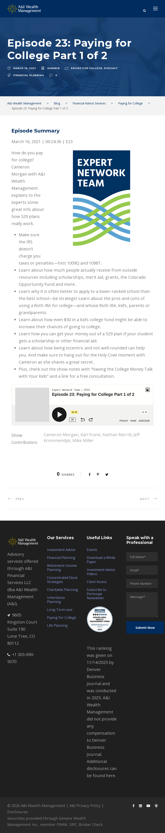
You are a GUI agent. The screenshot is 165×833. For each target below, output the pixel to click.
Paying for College (86, 68)
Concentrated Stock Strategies (62, 579)
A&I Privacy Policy (85, 805)
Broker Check (91, 824)
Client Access (97, 581)
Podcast (111, 68)
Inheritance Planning (56, 599)
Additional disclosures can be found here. (102, 768)
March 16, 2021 (24, 68)
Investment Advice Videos (101, 571)
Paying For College (61, 617)
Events (92, 549)
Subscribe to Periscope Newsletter (96, 593)
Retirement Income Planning (62, 567)
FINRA (62, 824)
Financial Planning (28, 75)
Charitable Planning (62, 589)
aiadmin (53, 68)
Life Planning (57, 625)
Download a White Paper (101, 559)
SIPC (73, 824)
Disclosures (17, 811)
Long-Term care (59, 609)
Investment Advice (61, 549)
